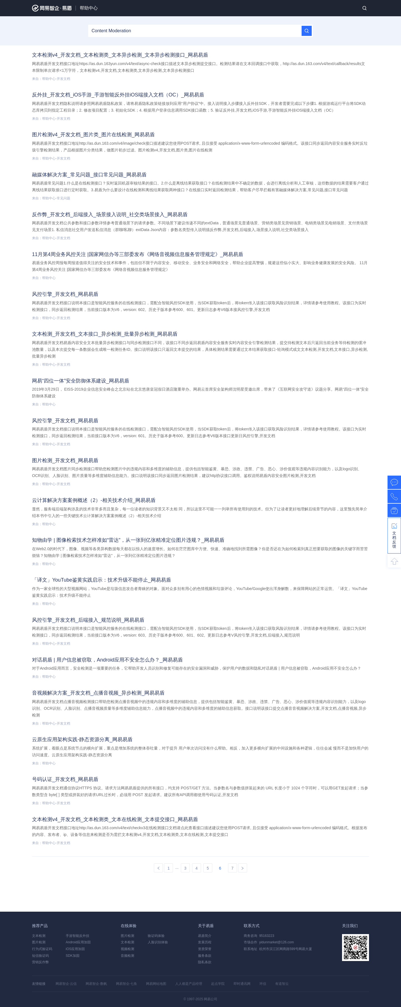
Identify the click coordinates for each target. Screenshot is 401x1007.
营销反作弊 (40, 962)
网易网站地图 (156, 984)
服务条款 (204, 956)
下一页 (243, 868)
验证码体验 (156, 936)
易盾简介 (204, 936)
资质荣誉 (204, 949)
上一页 (158, 868)
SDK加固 (72, 956)
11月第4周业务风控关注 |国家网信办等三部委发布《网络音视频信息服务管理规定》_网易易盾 (137, 254)
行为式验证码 (42, 949)
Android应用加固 (78, 942)
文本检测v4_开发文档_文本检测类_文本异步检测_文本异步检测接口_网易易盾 (120, 55)
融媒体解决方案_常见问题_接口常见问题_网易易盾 (89, 175)
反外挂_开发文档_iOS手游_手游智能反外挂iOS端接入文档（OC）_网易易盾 (118, 95)
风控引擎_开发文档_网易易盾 (65, 294)
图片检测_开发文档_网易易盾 (65, 460)
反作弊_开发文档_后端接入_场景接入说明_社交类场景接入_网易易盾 (110, 214)
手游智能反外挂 (77, 936)
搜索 (364, 8)
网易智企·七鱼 (126, 984)
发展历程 (204, 942)
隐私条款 (204, 962)
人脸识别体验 (158, 942)
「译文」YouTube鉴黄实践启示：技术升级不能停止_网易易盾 (101, 580)
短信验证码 (40, 956)
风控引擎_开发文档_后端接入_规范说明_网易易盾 (88, 620)
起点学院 (218, 984)
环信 (262, 984)
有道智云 (282, 984)
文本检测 (38, 936)
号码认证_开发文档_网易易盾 (65, 779)
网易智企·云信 (66, 984)
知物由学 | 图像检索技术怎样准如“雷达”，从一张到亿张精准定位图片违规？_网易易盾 (128, 540)
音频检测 (127, 956)
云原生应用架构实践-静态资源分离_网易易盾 (82, 739)
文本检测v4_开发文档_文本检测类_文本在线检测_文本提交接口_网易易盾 (115, 819)
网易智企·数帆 (96, 984)
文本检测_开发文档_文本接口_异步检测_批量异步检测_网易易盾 (104, 334)
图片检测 (38, 942)
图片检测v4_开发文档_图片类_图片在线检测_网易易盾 (93, 134)
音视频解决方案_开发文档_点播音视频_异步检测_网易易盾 (98, 693)
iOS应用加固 (75, 949)
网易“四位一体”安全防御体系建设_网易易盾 (80, 381)
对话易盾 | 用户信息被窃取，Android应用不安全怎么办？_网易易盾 (107, 660)
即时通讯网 (242, 984)
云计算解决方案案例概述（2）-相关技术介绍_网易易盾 (94, 500)
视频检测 (127, 949)
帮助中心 (89, 8)
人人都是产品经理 (188, 984)
